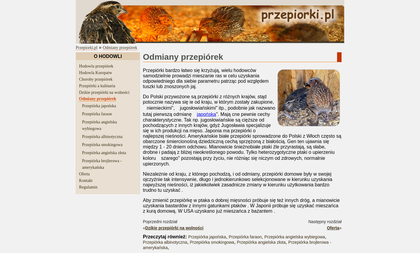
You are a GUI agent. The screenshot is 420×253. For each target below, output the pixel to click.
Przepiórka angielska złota (104, 153)
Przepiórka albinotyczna (102, 136)
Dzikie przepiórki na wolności (104, 92)
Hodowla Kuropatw (95, 72)
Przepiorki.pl (87, 47)
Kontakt (85, 180)
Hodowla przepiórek (96, 66)
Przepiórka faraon (97, 114)
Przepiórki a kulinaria (97, 86)
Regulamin (88, 187)
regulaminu (182, 250)
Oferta (84, 174)
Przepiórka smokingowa (102, 144)
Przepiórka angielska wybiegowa (294, 231)
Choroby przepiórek (95, 79)
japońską (206, 114)
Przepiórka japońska (99, 106)
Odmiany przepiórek (120, 47)
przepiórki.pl (90, 250)
